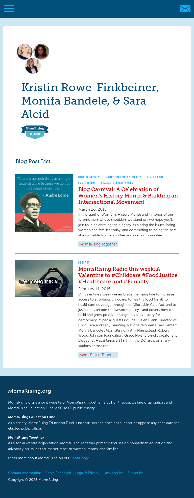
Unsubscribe (113, 473)
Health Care (155, 177)
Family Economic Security (123, 177)
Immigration (87, 183)
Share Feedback (58, 473)
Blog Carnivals (89, 177)
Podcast (84, 262)
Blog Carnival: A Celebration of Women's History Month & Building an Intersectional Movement (128, 195)
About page (79, 458)
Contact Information (24, 473)
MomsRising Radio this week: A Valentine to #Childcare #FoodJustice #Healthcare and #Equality (128, 275)
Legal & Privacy (87, 473)
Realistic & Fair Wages (117, 183)
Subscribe (135, 473)
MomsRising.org (94, 9)
